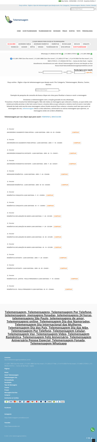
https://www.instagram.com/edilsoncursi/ (16, 418)
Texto (78, 31)
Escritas (72, 31)
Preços (64, 31)
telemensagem (28, 108)
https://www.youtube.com (12, 426)
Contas (6, 387)
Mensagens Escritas (10, 392)
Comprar (7, 395)
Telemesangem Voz (45, 31)
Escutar (11, 129)
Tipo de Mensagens (10, 385)
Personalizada (87, 31)
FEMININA (46, 117)
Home (19, 31)
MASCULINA (56, 117)
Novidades (56, 31)
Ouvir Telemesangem (30, 31)
